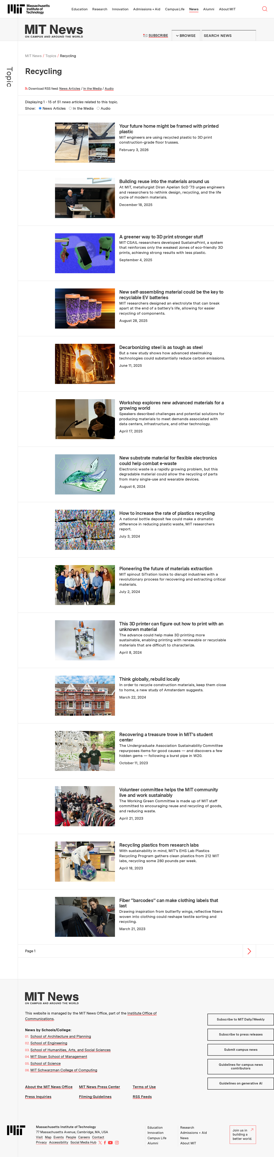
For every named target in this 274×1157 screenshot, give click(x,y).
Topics (50, 56)
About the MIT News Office (49, 1087)
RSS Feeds (142, 1097)
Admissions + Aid (146, 9)
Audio (109, 89)
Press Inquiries (38, 1097)
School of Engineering (48, 1043)
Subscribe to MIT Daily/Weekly (241, 1019)
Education (79, 9)
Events (59, 1137)
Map (48, 1137)
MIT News (33, 56)
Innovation (120, 9)
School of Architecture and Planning (60, 1036)
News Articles (69, 89)
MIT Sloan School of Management (58, 1056)
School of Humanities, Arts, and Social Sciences (70, 1050)
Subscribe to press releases (241, 1034)
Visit (39, 1137)
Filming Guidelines (95, 1097)
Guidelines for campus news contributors (241, 1066)
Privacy (41, 1142)
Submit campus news (241, 1050)
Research (99, 9)
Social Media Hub (83, 1142)
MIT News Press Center (99, 1087)
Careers (84, 1137)
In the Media (92, 89)
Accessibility (58, 1142)
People (71, 1137)
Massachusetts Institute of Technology (66, 1127)
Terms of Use (144, 1087)
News (193, 9)
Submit (250, 35)
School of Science (45, 1063)
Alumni (208, 9)
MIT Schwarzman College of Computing (63, 1070)
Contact (98, 1137)
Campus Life (175, 9)
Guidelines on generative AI (240, 1083)
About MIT (227, 9)
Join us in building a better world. (243, 1134)
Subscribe (158, 35)
